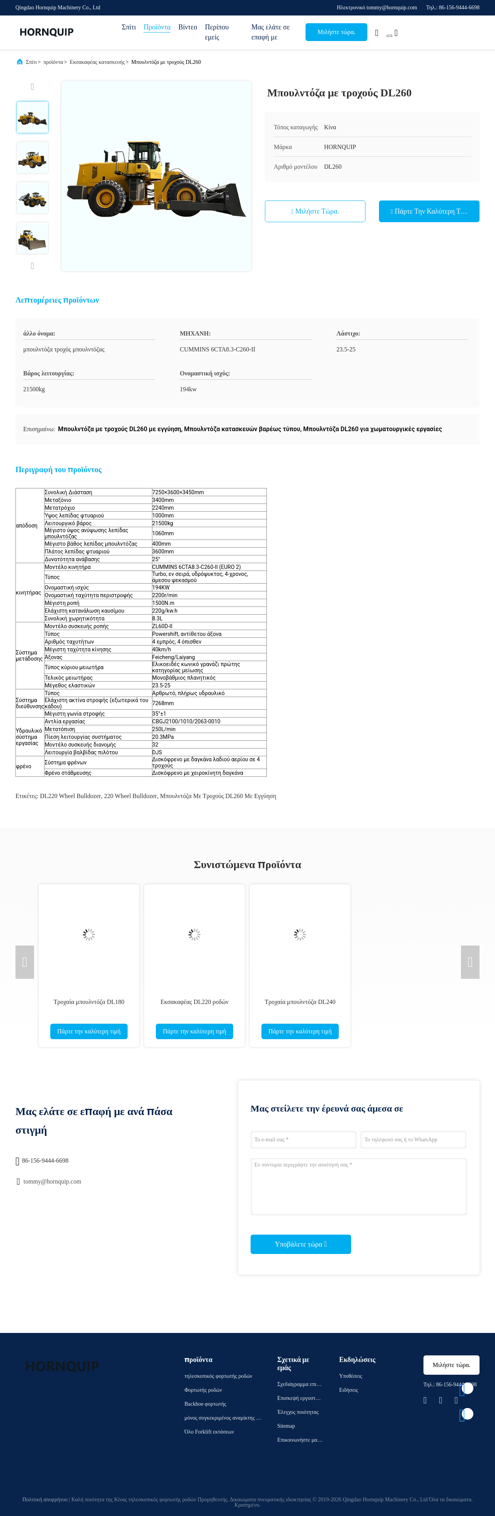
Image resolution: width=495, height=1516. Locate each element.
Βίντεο (187, 27)
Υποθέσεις (350, 1376)
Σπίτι (129, 27)
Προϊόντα (157, 27)
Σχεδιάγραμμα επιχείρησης (300, 1385)
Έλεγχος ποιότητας (298, 1412)
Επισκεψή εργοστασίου (300, 1399)
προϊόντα (53, 62)
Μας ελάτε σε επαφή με (270, 32)
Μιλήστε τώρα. (336, 31)
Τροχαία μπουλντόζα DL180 (88, 1002)
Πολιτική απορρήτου (45, 1499)
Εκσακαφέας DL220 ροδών (194, 1002)
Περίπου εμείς (217, 32)
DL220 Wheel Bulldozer (70, 796)
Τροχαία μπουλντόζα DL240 (300, 1002)
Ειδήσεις (348, 1390)
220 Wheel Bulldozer (130, 796)
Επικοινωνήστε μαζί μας (299, 1441)
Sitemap (286, 1426)
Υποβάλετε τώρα (301, 1244)
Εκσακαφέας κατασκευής (97, 62)
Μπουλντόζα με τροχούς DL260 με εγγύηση (218, 796)
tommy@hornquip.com (52, 1181)
